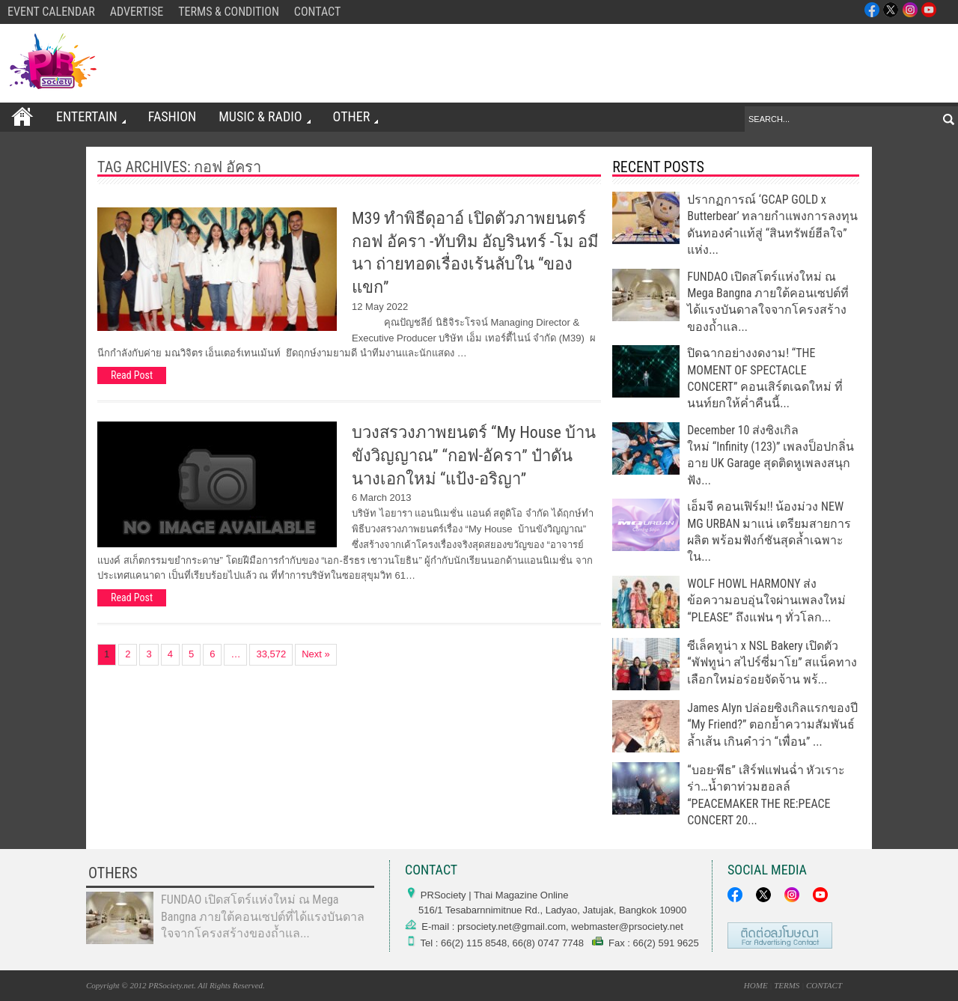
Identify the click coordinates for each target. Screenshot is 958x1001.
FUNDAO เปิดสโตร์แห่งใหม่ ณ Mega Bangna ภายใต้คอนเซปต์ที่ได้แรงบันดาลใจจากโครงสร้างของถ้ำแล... (262, 916)
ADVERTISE (137, 11)
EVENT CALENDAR (51, 11)
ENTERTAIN (90, 116)
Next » (316, 654)
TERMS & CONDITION (228, 11)
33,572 (271, 654)
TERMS (786, 985)
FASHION (171, 116)
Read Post (132, 375)
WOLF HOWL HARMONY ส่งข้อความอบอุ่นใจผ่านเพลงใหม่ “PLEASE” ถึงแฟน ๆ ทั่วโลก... (766, 600)
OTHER (354, 116)
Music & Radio (263, 116)
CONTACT (317, 11)
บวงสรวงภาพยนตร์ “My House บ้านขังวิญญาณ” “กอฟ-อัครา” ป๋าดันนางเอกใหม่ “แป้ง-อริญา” (474, 455)
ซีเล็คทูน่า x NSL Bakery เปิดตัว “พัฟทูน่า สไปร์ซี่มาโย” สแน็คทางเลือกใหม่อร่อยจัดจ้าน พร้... (772, 663)
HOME (756, 985)
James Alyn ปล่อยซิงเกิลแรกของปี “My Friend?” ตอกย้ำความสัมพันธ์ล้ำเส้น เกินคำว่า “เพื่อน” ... (772, 725)
